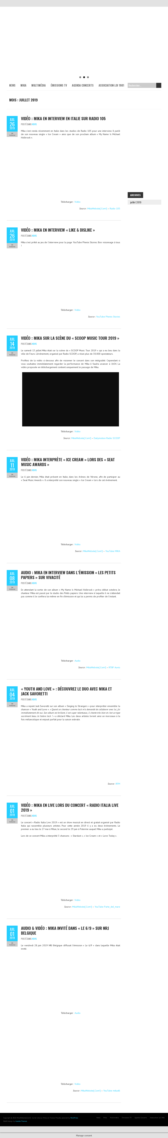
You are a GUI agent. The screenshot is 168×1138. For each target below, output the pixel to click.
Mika (23, 85)
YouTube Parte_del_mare (107, 906)
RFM (118, 783)
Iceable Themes (21, 1121)
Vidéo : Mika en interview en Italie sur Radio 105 (63, 118)
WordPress (74, 1118)
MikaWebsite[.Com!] (97, 208)
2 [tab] (84, 77)
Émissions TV (59, 85)
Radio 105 (115, 208)
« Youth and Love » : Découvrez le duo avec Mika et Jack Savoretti (66, 691)
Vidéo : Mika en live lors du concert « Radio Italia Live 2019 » (69, 807)
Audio (77, 660)
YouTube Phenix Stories (108, 316)
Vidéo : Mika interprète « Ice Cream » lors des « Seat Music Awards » (68, 461)
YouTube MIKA (112, 551)
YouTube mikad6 (111, 1090)
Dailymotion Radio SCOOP (107, 438)
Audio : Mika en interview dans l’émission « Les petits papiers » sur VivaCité (68, 574)
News (12, 85)
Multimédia (38, 85)
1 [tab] (80, 77)
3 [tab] (88, 77)
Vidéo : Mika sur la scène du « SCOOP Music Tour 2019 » (70, 338)
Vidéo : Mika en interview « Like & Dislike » (58, 230)
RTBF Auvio (114, 667)
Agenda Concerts (83, 85)
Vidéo (77, 201)
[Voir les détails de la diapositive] (84, 48)
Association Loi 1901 (111, 85)
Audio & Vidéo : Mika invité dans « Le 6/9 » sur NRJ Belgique (65, 930)
